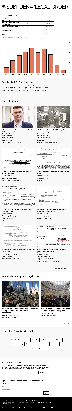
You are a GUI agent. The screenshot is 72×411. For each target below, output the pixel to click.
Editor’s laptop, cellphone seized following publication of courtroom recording (53, 131)
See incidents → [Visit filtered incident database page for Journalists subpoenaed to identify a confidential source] (50, 23)
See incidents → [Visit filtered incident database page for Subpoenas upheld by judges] (50, 20)
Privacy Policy (19, 407)
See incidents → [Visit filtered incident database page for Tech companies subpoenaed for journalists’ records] (50, 33)
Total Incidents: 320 (10, 15)
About (3, 407)
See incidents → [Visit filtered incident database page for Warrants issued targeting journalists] (50, 26)
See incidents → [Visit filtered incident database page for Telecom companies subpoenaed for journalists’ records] (50, 29)
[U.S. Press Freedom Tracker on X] (48, 408)
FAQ (31, 407)
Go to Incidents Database (60, 268)
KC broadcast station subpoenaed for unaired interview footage (53, 172)
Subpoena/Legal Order (8, 135)
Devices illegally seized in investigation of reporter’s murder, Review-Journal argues (52, 250)
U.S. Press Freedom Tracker (8, 2)
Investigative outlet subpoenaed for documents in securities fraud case (16, 172)
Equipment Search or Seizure (44, 133)
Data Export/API (10, 407)
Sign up (46, 393)
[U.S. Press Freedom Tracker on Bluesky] (44, 408)
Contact (26, 407)
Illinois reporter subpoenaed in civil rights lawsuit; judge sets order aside (18, 250)
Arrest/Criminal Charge (8, 133)
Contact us (42, 372)
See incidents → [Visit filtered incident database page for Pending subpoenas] (50, 18)
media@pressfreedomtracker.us (36, 368)
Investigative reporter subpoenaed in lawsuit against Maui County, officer (17, 210)
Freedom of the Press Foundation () (28, 400)
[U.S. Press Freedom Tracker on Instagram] (52, 408)
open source (47, 400)
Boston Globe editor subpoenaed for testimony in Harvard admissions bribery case (51, 210)
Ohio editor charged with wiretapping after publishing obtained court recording (17, 131)
